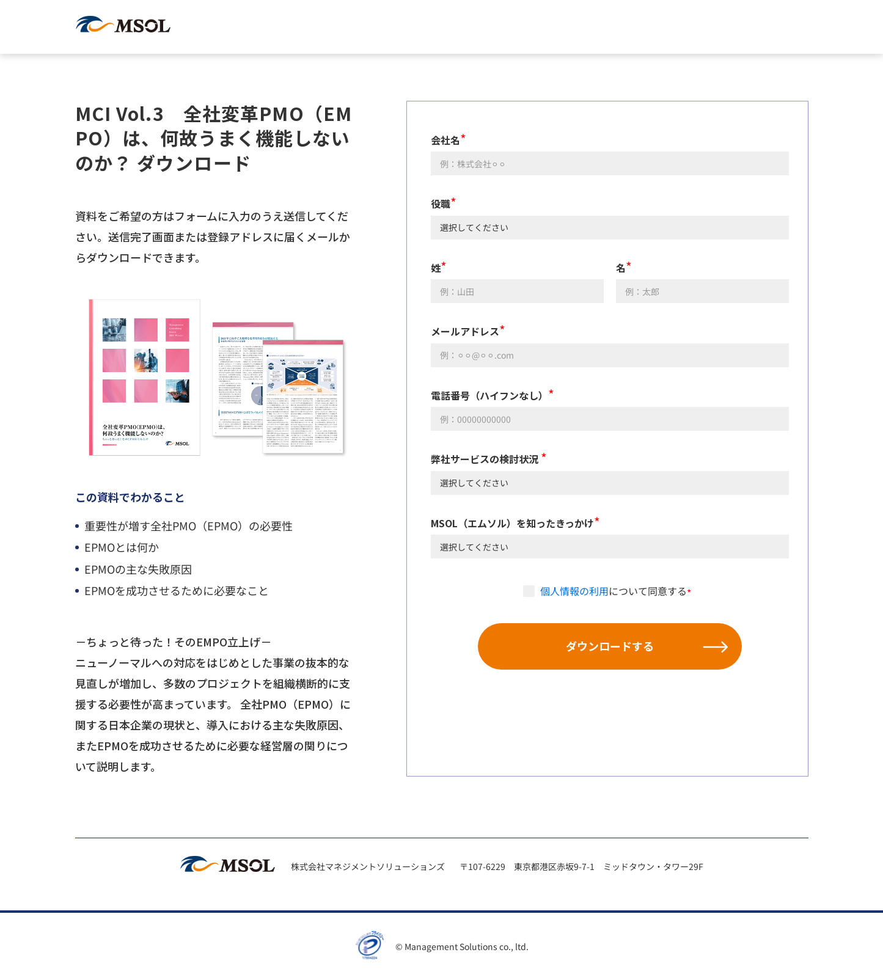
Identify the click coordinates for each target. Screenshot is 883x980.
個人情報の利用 (574, 590)
